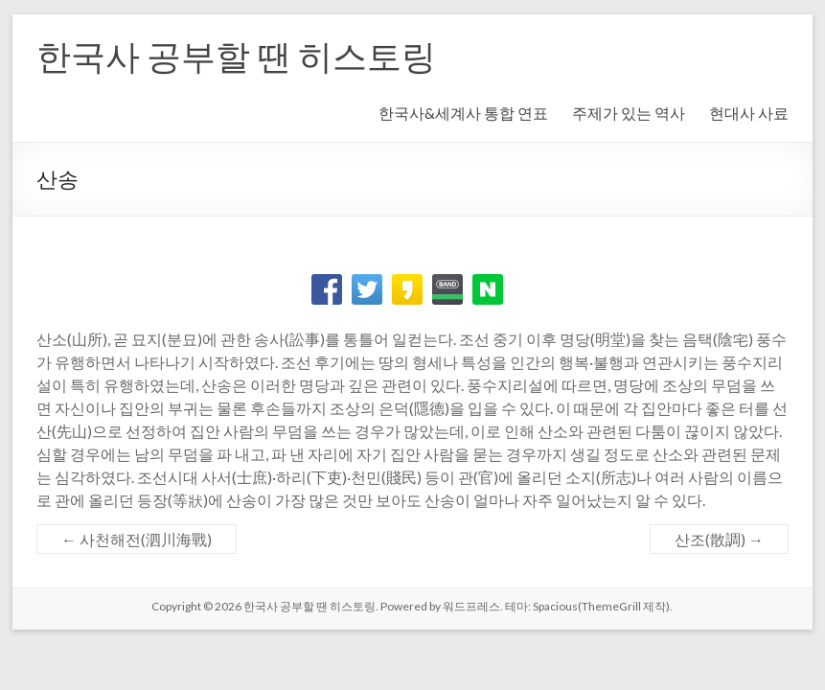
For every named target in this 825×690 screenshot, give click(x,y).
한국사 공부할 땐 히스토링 (236, 55)
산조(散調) (719, 539)
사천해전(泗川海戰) (136, 539)
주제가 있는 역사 (628, 113)
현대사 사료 (749, 113)
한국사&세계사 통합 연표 (463, 113)
